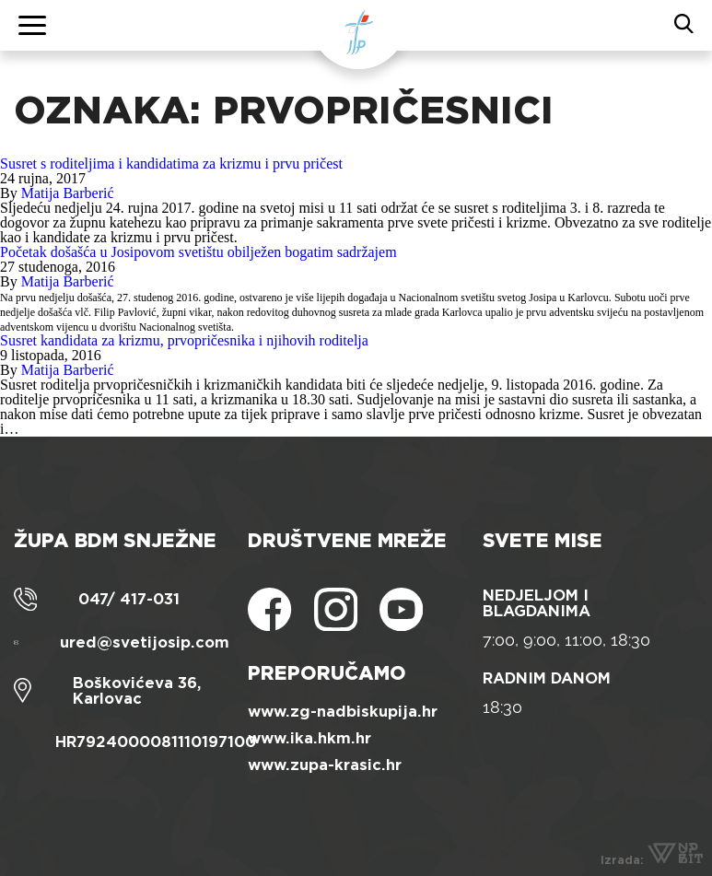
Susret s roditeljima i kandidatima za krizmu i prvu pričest (171, 163)
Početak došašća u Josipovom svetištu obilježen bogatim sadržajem (198, 252)
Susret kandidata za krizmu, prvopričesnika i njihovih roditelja (184, 340)
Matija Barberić (67, 193)
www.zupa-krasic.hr (325, 765)
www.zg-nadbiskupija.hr (343, 711)
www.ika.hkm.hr (309, 738)
